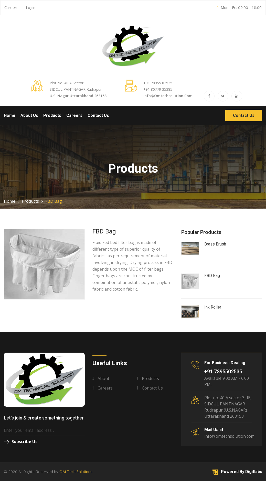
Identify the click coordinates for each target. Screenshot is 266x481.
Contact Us (98, 115)
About (103, 378)
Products (52, 115)
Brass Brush (215, 244)
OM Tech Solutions (75, 471)
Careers (11, 7)
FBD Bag (212, 275)
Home (9, 115)
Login (30, 7)
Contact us (152, 388)
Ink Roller (212, 307)
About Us (29, 115)
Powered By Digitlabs (237, 471)
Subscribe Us (20, 441)
